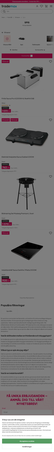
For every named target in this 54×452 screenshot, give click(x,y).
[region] (27, 433)
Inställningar (27, 447)
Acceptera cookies (27, 441)
